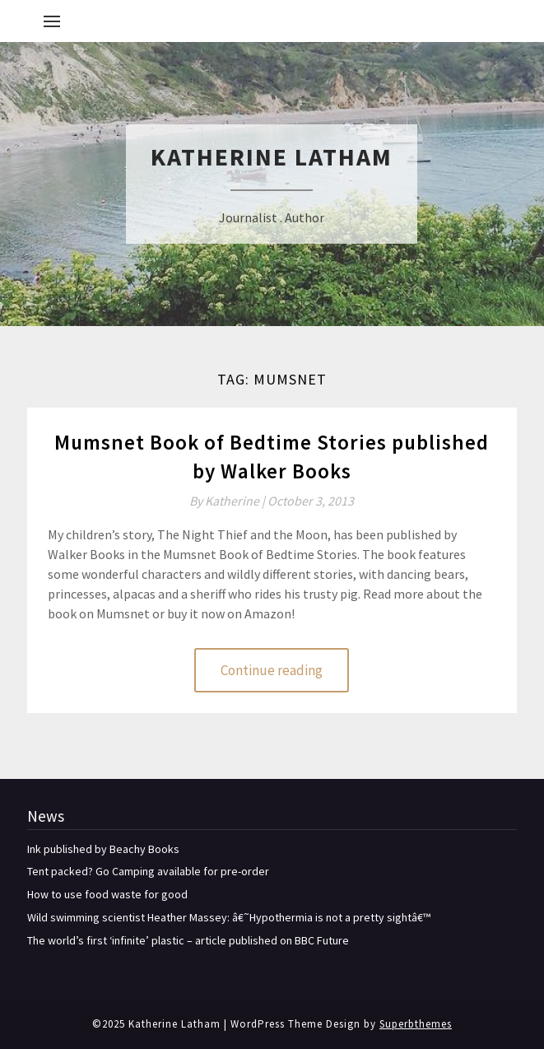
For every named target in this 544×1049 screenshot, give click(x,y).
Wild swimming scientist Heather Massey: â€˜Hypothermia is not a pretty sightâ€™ (228, 917)
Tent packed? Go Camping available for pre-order (148, 871)
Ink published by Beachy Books (103, 849)
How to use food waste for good (107, 894)
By (228, 500)
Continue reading (272, 670)
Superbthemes (415, 1024)
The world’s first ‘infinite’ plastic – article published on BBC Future (188, 940)
